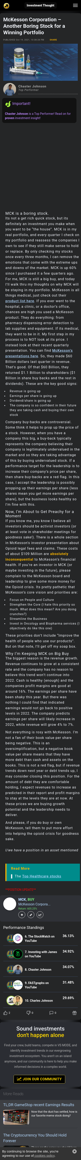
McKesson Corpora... (34, 904)
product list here (19, 301)
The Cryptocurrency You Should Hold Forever (35, 1138)
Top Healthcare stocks (41, 876)
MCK (22, 899)
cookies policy (44, 1155)
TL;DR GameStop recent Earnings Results (38, 1104)
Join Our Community (39, 1079)
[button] (74, 1151)
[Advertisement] (40, 165)
